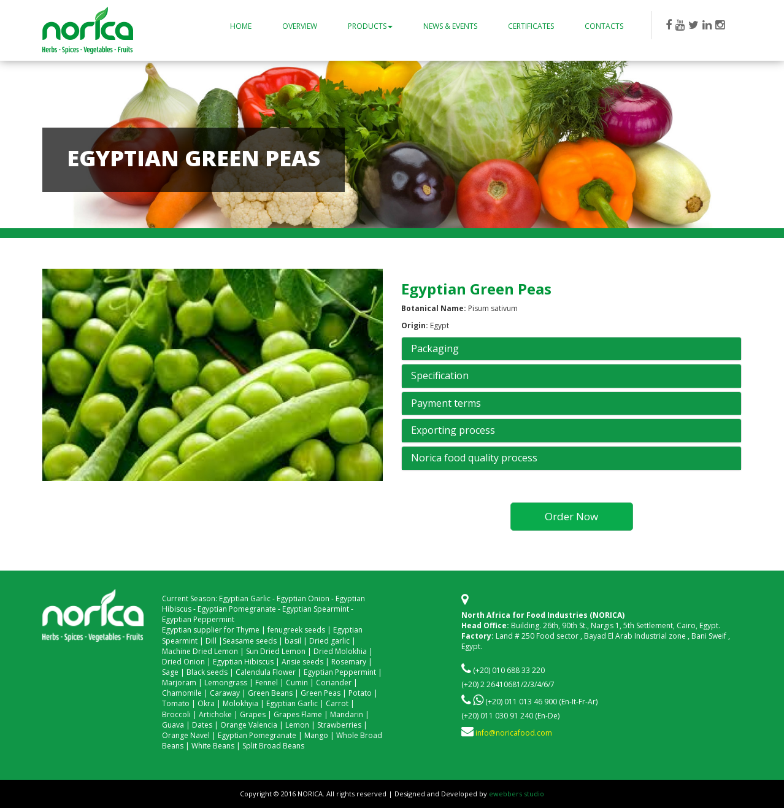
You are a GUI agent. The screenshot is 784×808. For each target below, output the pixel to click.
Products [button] (370, 26)
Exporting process (453, 430)
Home (241, 26)
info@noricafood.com (513, 733)
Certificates (531, 26)
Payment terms (446, 403)
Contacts (604, 26)
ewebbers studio (516, 793)
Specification (440, 376)
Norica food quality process (474, 458)
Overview (299, 26)
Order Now (571, 516)
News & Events (450, 26)
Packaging (435, 349)
